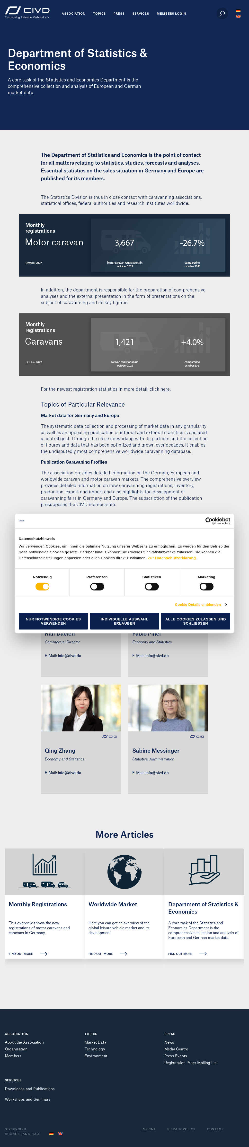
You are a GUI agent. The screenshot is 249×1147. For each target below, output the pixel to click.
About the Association (24, 1042)
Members (13, 1055)
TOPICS (91, 1034)
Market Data (95, 1042)
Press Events (175, 1055)
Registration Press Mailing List (191, 1062)
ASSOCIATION (16, 1034)
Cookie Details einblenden (198, 604)
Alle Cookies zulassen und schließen (195, 621)
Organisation (16, 1049)
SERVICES (13, 1080)
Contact (215, 1129)
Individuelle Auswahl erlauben (124, 621)
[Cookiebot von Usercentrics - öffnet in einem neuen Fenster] (209, 521)
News (169, 1042)
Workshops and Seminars (27, 1099)
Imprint (149, 1129)
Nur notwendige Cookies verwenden (53, 621)
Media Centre (176, 1049)
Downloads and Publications (30, 1088)
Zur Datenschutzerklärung (172, 558)
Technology (95, 1049)
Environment (96, 1055)
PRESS (169, 1034)
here (165, 389)
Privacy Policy (181, 1129)
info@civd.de (69, 655)
